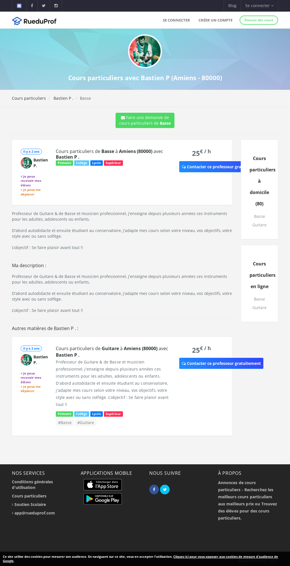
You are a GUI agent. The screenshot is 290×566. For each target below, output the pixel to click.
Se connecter (176, 20)
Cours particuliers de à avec (109, 154)
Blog (232, 5)
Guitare (259, 224)
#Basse (65, 422)
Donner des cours (258, 20)
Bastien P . (62, 98)
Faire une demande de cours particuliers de (145, 120)
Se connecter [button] (259, 5)
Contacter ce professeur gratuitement (221, 166)
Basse (259, 216)
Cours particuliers (29, 98)
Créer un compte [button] (216, 20)
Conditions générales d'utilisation (32, 484)
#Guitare (85, 422)
